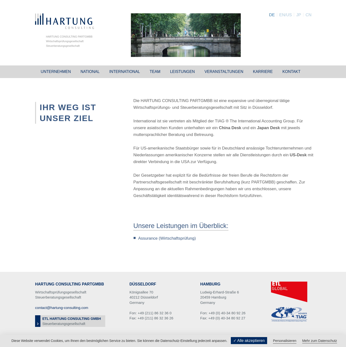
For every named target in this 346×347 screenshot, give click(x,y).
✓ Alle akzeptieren (249, 341)
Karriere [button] (263, 72)
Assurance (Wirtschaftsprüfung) (169, 238)
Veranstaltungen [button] (223, 72)
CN (309, 15)
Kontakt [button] (291, 72)
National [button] (90, 72)
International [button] (124, 72)
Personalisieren (284, 341)
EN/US (285, 15)
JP (298, 15)
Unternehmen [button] (56, 72)
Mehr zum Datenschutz (319, 341)
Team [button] (155, 72)
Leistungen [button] (182, 72)
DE (272, 15)
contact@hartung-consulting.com (61, 308)
